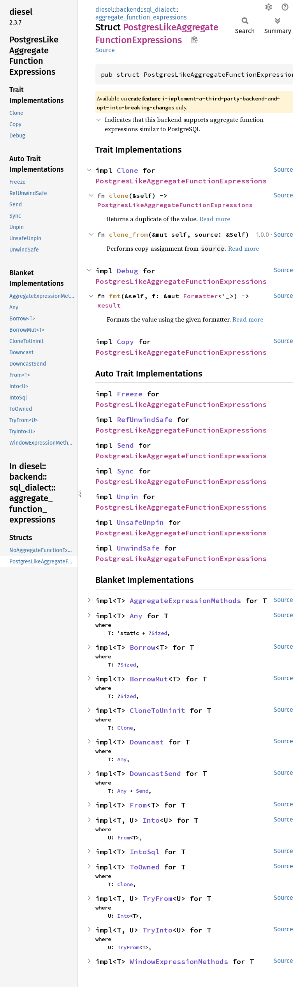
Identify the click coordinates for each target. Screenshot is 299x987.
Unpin (127, 496)
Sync (125, 470)
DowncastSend (155, 773)
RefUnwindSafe (144, 419)
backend (128, 9)
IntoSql (145, 851)
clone (118, 195)
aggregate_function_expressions (140, 17)
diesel (104, 9)
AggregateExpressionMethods (185, 600)
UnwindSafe (138, 548)
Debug (127, 270)
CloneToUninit (157, 710)
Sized (159, 633)
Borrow (142, 647)
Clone (127, 170)
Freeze (129, 393)
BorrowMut (149, 678)
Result (109, 305)
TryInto (157, 929)
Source (105, 50)
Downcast (147, 741)
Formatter (200, 296)
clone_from (128, 234)
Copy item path (194, 39)
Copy (125, 341)
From (138, 805)
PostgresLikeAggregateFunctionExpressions (181, 180)
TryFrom (157, 898)
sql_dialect (159, 9)
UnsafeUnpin (140, 522)
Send (125, 445)
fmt (115, 296)
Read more (214, 219)
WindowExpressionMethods (179, 961)
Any (136, 615)
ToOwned (145, 866)
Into (151, 820)
